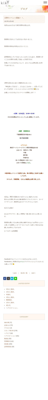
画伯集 (6, 344)
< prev (15, 273)
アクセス (7, 328)
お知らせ (7, 325)
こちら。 (29, 162)
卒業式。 (9, 294)
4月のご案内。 (10, 292)
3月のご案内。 (10, 297)
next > (33, 273)
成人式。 (9, 305)
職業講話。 (9, 300)
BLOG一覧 (24, 273)
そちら (22, 261)
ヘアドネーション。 (12, 308)
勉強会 (6, 338)
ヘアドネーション (9, 336)
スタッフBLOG (9, 330)
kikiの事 (6, 322)
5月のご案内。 (10, 289)
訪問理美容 (7, 346)
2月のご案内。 (10, 302)
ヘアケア (7, 333)
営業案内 (7, 341)
